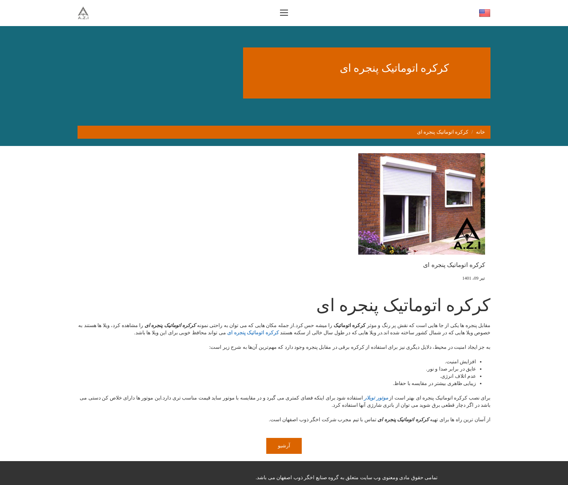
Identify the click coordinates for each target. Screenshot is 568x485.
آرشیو (284, 445)
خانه (480, 132)
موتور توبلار (376, 398)
